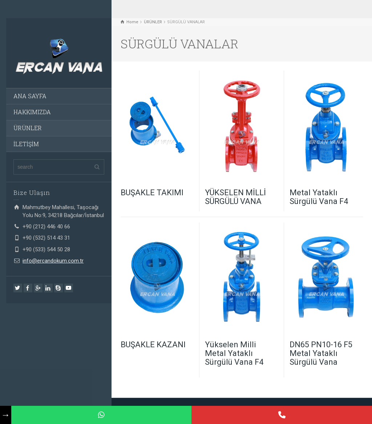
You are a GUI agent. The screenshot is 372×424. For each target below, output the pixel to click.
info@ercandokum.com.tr (53, 260)
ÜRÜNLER (27, 128)
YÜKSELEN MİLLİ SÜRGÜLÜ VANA (235, 197)
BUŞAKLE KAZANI (153, 344)
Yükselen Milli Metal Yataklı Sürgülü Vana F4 (234, 353)
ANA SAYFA (29, 96)
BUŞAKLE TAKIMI (152, 192)
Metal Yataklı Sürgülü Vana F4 (319, 197)
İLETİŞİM (26, 144)
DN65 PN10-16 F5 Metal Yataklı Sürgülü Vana (321, 353)
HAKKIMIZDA (32, 112)
